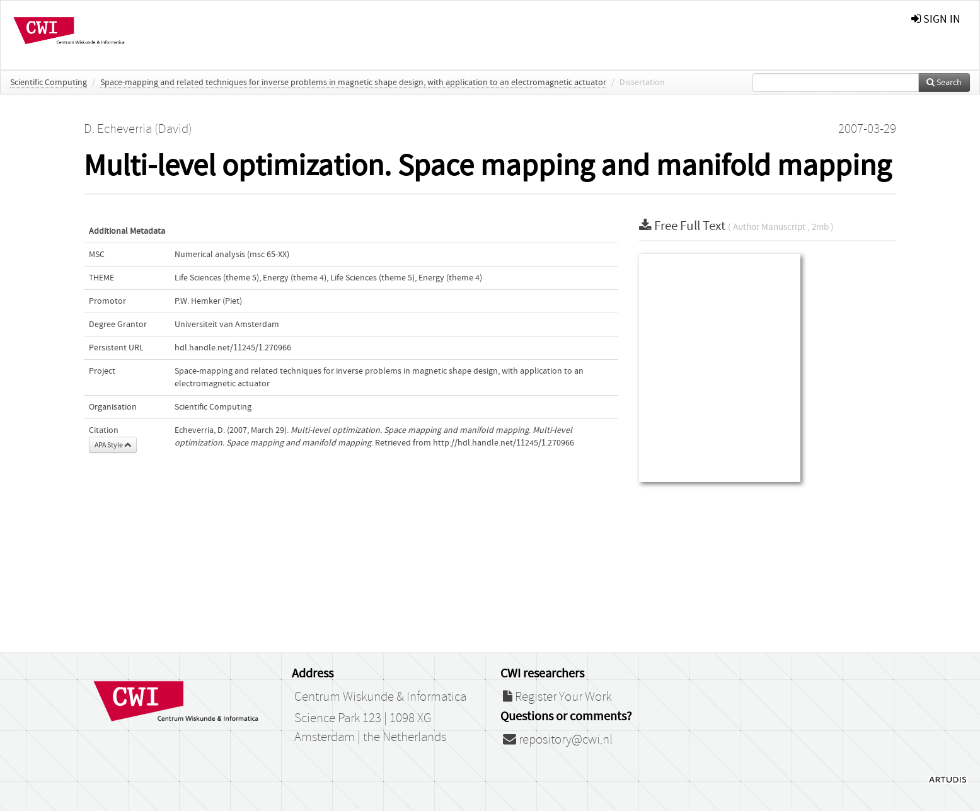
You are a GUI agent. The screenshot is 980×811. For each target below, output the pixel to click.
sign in (935, 19)
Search (944, 83)
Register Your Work (557, 697)
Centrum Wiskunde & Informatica (380, 697)
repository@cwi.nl (558, 739)
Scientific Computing (48, 83)
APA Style (113, 444)
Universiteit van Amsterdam (227, 324)
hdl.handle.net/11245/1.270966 (233, 348)
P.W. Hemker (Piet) (208, 301)
